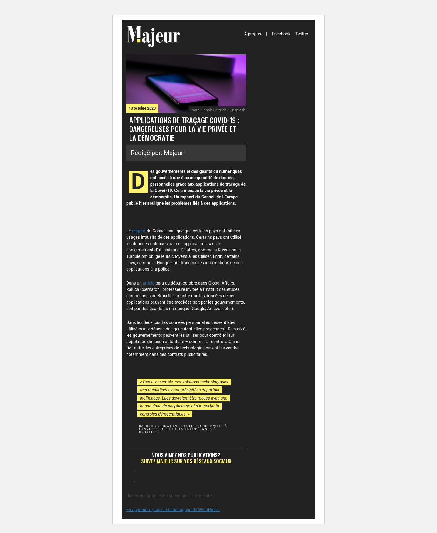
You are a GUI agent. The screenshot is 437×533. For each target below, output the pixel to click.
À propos (252, 34)
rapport (138, 230)
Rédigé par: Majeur (157, 153)
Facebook (281, 34)
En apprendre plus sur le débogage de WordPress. (173, 509)
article (148, 283)
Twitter (301, 34)
